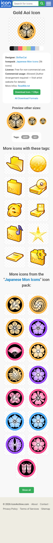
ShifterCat (21, 57)
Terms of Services (29, 508)
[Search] (41, 3)
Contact (44, 504)
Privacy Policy (10, 508)
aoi (35, 137)
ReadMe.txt (24, 85)
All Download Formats (26, 98)
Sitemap (45, 508)
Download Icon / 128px (26, 92)
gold (25, 137)
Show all (26, 490)
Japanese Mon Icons (27, 61)
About (34, 504)
